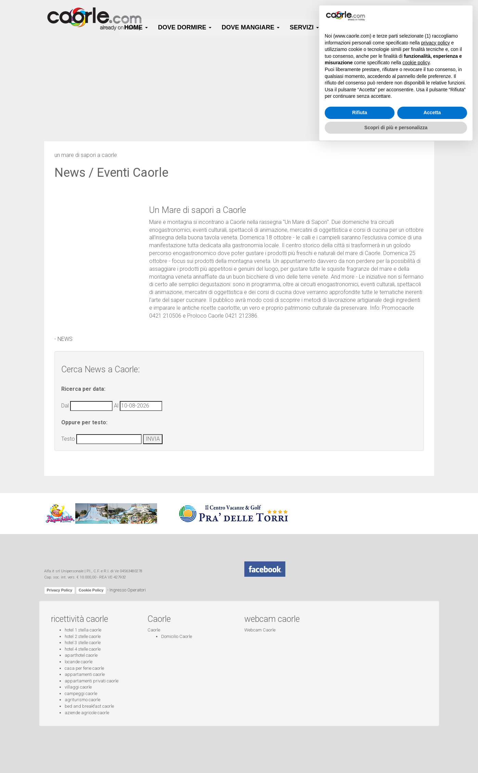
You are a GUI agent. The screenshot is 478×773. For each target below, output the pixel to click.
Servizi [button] (304, 27)
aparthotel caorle (81, 655)
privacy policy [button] (435, 669)
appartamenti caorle (85, 674)
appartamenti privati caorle (91, 680)
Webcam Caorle (259, 629)
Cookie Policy (91, 590)
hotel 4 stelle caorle (83, 649)
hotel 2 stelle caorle (83, 636)
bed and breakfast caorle (89, 706)
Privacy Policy (60, 590)
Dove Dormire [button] (184, 27)
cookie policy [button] (415, 689)
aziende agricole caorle (87, 712)
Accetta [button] (432, 739)
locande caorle (78, 661)
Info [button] (424, 27)
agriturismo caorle (82, 699)
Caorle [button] (344, 27)
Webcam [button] (387, 27)
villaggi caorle (78, 687)
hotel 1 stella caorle (83, 629)
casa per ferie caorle (84, 668)
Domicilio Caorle (176, 636)
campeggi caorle (81, 693)
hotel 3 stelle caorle (83, 642)
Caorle (153, 629)
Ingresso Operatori (127, 590)
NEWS (65, 339)
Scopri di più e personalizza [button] (395, 754)
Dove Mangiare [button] (251, 27)
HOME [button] (136, 27)
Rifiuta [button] (359, 739)
